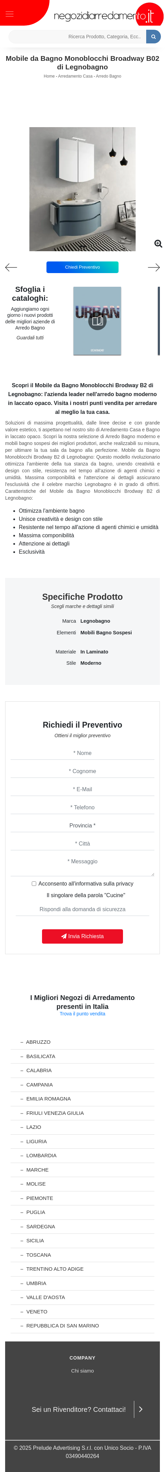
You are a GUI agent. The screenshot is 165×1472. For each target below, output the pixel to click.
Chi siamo (82, 1371)
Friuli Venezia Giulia (52, 1113)
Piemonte (36, 1198)
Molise (33, 1184)
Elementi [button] (66, 632)
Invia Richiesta (82, 936)
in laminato (94, 651)
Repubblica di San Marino (59, 1325)
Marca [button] (69, 621)
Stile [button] (71, 663)
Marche (34, 1170)
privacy (125, 884)
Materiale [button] (66, 651)
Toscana (35, 1255)
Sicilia (32, 1240)
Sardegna (37, 1226)
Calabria (36, 1070)
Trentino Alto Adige (52, 1269)
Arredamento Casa (75, 76)
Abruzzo (35, 1042)
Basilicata (37, 1056)
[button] (83, 246)
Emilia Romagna (45, 1099)
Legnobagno (95, 621)
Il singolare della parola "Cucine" (85, 895)
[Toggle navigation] (9, 13)
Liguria (33, 1141)
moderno (91, 663)
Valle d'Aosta (42, 1297)
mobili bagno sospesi (106, 632)
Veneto (33, 1311)
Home (49, 76)
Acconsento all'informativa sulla (86, 884)
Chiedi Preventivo (82, 267)
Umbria (33, 1283)
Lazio (30, 1127)
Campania (36, 1085)
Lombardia (38, 1155)
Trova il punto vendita (82, 1013)
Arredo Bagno (108, 76)
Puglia (32, 1212)
